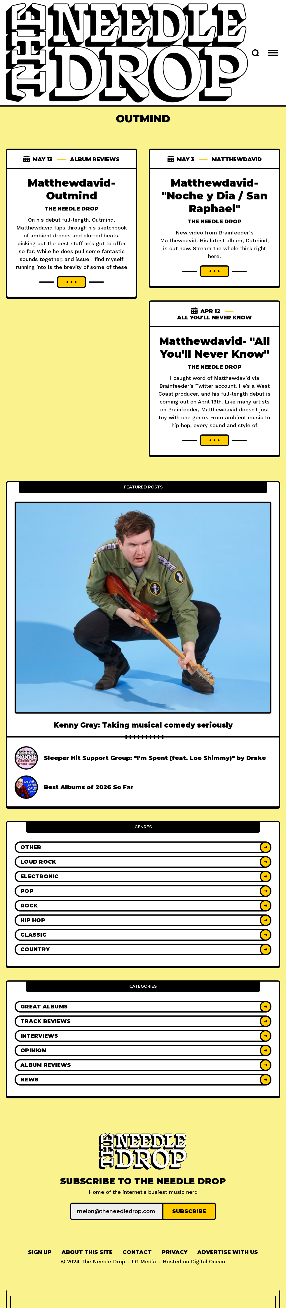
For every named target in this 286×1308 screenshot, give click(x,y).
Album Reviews (95, 159)
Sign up (40, 1252)
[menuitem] (40, 1252)
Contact (137, 1252)
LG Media (144, 1261)
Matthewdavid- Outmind (71, 189)
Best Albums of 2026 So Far (89, 787)
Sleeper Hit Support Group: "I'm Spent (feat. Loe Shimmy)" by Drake (155, 757)
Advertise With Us (227, 1252)
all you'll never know (214, 317)
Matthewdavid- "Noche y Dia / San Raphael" (215, 195)
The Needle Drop (71, 209)
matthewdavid (237, 159)
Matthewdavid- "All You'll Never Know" (214, 347)
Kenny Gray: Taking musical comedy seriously (143, 725)
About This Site (87, 1252)
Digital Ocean (208, 1261)
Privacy (174, 1252)
